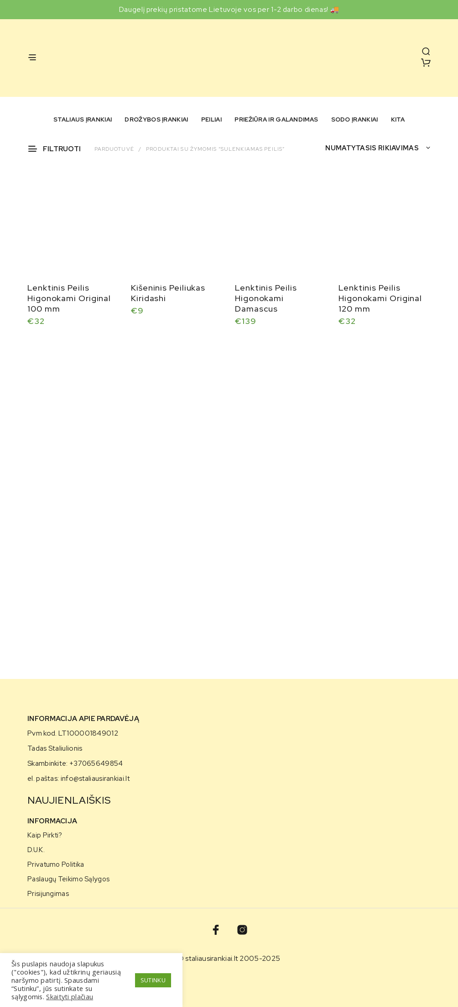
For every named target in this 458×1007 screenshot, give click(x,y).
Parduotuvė (114, 149)
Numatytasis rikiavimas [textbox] (372, 147)
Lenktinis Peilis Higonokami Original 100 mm (69, 298)
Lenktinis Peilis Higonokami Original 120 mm (380, 296)
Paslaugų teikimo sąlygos (68, 878)
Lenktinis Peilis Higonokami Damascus (266, 298)
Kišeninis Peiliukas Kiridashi (168, 292)
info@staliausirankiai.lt (95, 778)
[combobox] (378, 148)
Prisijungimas (48, 893)
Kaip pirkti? (44, 835)
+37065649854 (96, 763)
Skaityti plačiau (69, 996)
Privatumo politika (55, 864)
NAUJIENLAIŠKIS (69, 800)
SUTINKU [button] (153, 980)
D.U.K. (36, 849)
